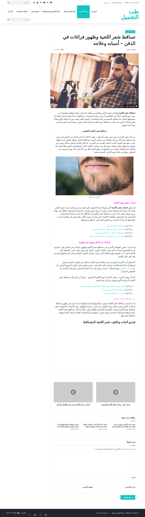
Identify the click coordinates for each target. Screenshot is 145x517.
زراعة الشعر (84, 11)
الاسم (133, 477)
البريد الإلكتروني (129, 487)
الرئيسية (94, 11)
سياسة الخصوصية (116, 2)
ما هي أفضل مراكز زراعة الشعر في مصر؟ (109, 233)
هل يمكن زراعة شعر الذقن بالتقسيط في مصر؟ (108, 229)
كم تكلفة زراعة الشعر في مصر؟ (113, 290)
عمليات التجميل (22, 11)
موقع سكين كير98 (101, 513)
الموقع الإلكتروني (87, 487)
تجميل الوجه (35, 11)
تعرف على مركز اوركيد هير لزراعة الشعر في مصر (106, 236)
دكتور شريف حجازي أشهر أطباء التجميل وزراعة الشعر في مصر (102, 286)
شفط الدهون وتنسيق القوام (51, 11)
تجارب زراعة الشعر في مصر (114, 293)
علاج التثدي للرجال (69, 11)
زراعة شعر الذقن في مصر (115, 226)
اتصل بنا (10, 11)
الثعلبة (123, 253)
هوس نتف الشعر (128, 268)
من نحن (106, 2)
